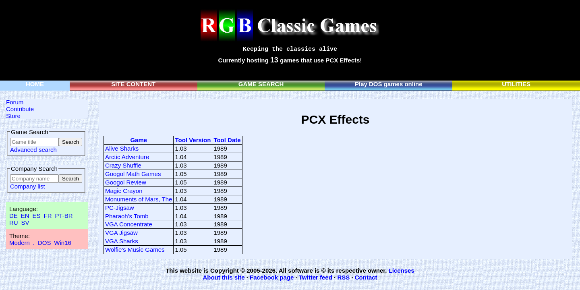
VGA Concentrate (128, 224)
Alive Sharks (122, 148)
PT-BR (63, 215)
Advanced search (33, 149)
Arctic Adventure (127, 156)
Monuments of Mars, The (138, 199)
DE (13, 215)
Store (13, 115)
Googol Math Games (133, 173)
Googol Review (125, 182)
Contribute (20, 109)
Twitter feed (315, 277)
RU (13, 222)
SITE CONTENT (133, 84)
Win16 (62, 242)
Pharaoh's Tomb (127, 216)
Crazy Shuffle (123, 165)
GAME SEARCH (261, 84)
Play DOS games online (389, 84)
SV (25, 222)
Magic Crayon (124, 190)
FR (48, 215)
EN (25, 215)
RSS (343, 277)
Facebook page (272, 277)
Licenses (401, 270)
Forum (14, 102)
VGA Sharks (121, 241)
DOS (44, 242)
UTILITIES (516, 84)
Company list (27, 186)
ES (37, 215)
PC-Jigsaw (119, 207)
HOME (35, 84)
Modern (19, 242)
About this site (223, 277)
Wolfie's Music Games (135, 249)
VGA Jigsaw (121, 232)
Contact (366, 277)
